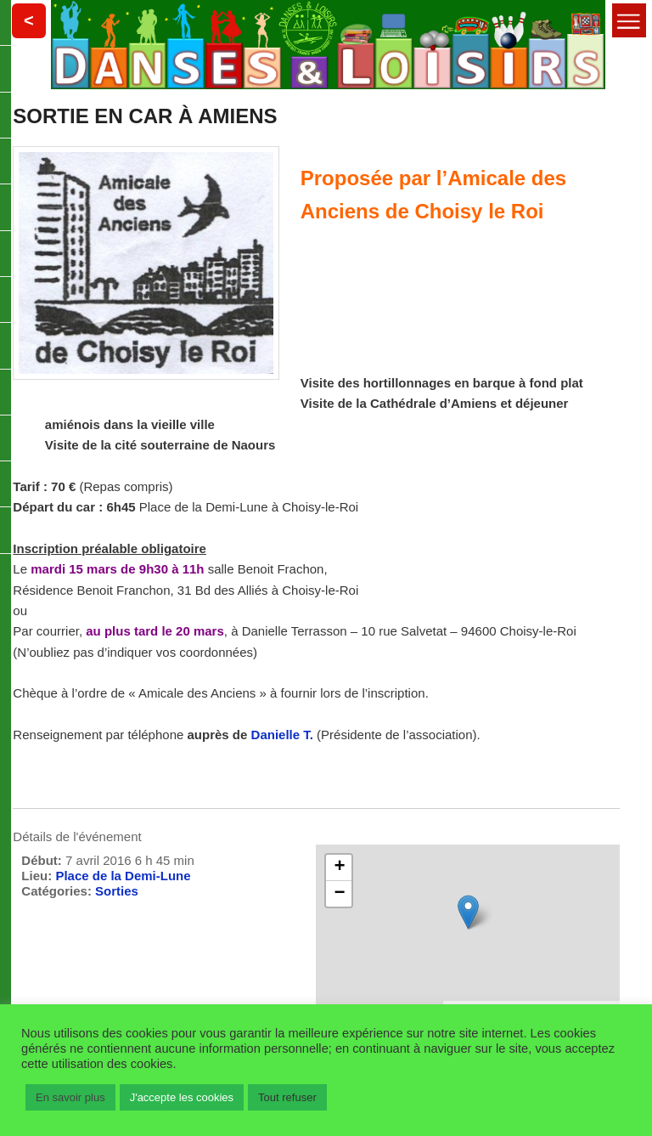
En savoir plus (70, 1097)
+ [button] (339, 867)
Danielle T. (284, 734)
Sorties (116, 891)
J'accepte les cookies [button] (181, 1097)
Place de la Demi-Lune (122, 875)
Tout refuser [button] (287, 1097)
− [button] (339, 894)
